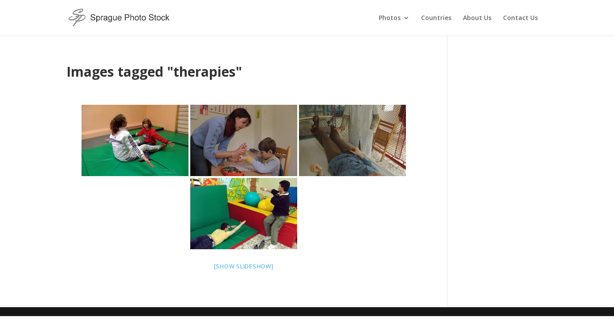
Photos (390, 18)
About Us (477, 18)
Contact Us (520, 18)
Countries (436, 18)
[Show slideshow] (244, 266)
